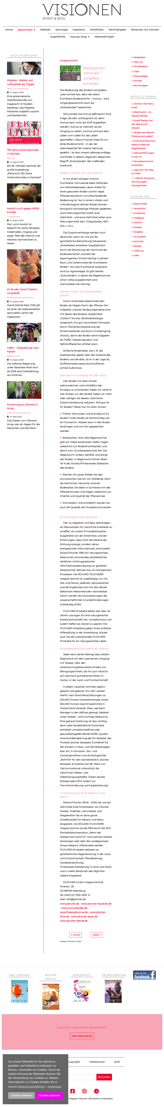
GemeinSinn (139, 208)
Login (136, 71)
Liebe (136, 255)
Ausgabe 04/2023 (69, 60)
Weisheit (45, 29)
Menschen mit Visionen (145, 29)
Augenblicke (57, 36)
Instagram (82, 1091)
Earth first (138, 241)
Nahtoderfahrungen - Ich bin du (143, 155)
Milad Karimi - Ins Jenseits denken (141, 114)
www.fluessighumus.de (74, 912)
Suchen (104, 1077)
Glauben (137, 227)
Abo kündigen (140, 85)
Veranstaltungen (104, 36)
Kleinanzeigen (140, 76)
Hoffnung (138, 250)
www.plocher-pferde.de (74, 920)
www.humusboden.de (74, 907)
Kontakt (137, 80)
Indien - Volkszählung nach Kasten (23, 349)
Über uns (138, 62)
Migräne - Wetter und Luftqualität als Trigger (20, 82)
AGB (117, 1061)
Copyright (74, 1061)
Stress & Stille (140, 203)
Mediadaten (139, 57)
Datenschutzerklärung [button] (31, 1086)
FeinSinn (137, 222)
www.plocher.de (69, 903)
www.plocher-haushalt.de (96, 903)
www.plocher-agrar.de (84, 916)
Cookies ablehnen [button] (21, 1095)
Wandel (137, 246)
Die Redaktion (140, 66)
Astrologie (61, 29)
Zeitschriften (25, 29)
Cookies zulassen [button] (49, 1095)
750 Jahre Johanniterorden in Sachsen (23, 151)
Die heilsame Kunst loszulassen (142, 163)
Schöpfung (139, 213)
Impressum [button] (54, 1086)
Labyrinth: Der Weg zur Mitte (142, 172)
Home (9, 29)
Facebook (70, 1091)
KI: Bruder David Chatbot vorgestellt (22, 291)
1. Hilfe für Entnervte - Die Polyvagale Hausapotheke (143, 182)
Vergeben (138, 232)
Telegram (93, 1091)
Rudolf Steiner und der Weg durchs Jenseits (142, 124)
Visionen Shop (78, 36)
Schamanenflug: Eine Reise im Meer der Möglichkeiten (143, 144)
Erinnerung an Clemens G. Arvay (22, 406)
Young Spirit (139, 236)
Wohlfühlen (97, 29)
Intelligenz (138, 218)
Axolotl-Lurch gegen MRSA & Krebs (23, 210)
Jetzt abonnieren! (82, 1035)
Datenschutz (97, 1061)
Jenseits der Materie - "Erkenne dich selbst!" (143, 134)
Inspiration (79, 29)
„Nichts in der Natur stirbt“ (142, 105)
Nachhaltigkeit (117, 29)
